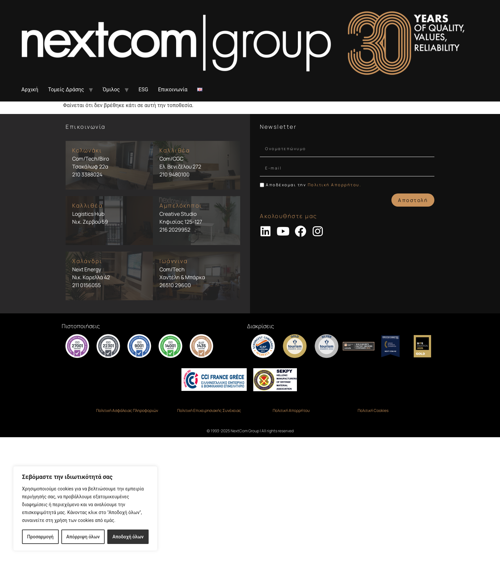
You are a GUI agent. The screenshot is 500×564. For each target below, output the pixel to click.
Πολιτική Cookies (373, 410)
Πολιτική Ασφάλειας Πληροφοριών (127, 410)
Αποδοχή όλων (128, 536)
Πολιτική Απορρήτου (291, 410)
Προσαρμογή (40, 536)
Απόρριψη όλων (83, 536)
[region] (85, 508)
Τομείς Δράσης (66, 89)
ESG (143, 89)
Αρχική (29, 89)
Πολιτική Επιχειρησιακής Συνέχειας (209, 410)
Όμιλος (111, 89)
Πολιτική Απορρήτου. (335, 185)
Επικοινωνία (173, 89)
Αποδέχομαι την (313, 185)
